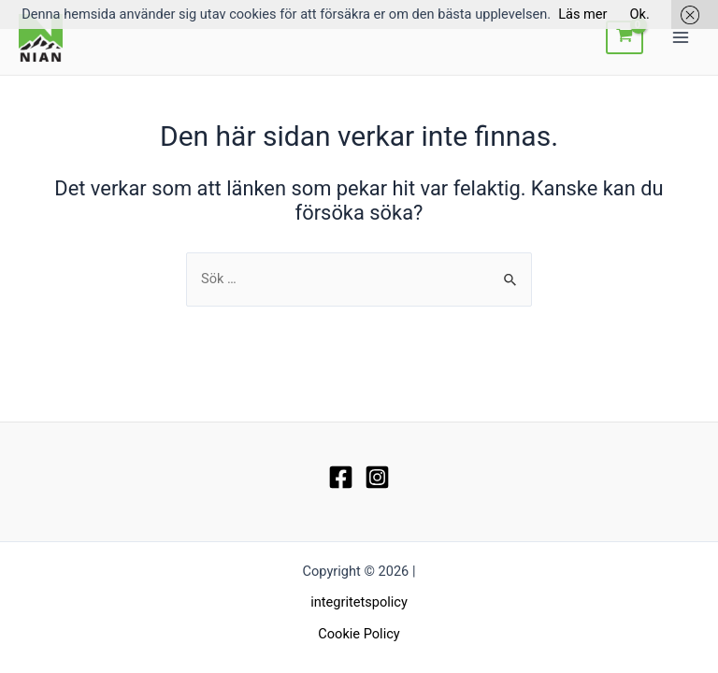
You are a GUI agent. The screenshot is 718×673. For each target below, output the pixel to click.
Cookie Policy (358, 633)
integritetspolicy (359, 602)
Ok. (640, 14)
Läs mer (582, 14)
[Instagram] (377, 477)
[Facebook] (340, 477)
